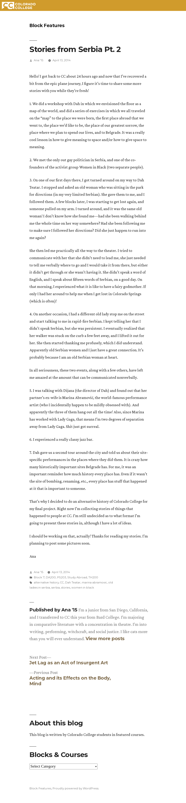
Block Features (46, 25)
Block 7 (39, 577)
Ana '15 (38, 60)
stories (65, 587)
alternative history (46, 582)
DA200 (51, 577)
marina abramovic (94, 582)
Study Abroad (77, 577)
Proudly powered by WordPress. (75, 788)
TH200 (93, 577)
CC (62, 582)
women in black (82, 587)
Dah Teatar (72, 582)
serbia (55, 587)
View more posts (105, 638)
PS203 (61, 577)
